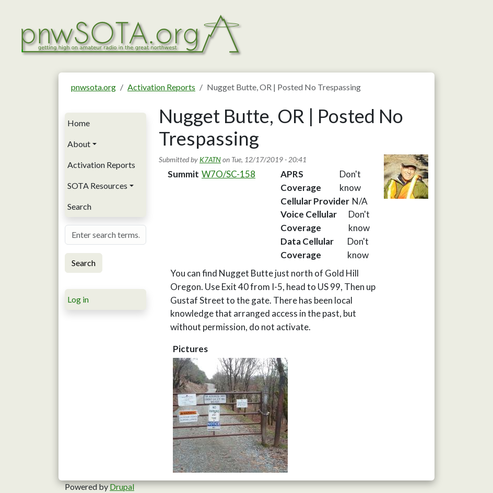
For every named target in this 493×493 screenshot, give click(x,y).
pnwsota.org (93, 87)
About (78, 144)
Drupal (122, 486)
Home (78, 123)
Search (79, 206)
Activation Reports (161, 87)
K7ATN (210, 159)
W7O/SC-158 (228, 174)
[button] (230, 415)
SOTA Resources (97, 185)
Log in (78, 299)
